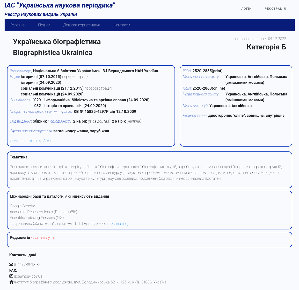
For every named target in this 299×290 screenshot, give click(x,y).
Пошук (44, 25)
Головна (17, 25)
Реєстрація (275, 8)
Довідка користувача (81, 25)
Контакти (122, 25)
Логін (246, 8)
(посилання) (117, 223)
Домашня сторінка (26, 140)
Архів (47, 140)
